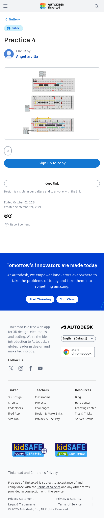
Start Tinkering (40, 299)
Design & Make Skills (49, 414)
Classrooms (42, 397)
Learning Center (85, 408)
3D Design (15, 397)
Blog (78, 397)
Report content (17, 224)
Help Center (82, 403)
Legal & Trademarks (22, 504)
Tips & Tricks (83, 414)
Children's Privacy (44, 472)
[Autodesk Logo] (77, 327)
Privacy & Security (47, 419)
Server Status (84, 419)
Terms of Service (48, 487)
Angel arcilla (27, 56)
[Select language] (78, 338)
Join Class (67, 299)
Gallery (12, 19)
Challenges (42, 408)
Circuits (13, 403)
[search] (97, 6)
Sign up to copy (52, 163)
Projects (40, 403)
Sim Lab (13, 419)
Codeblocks (15, 408)
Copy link (52, 183)
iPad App (14, 414)
